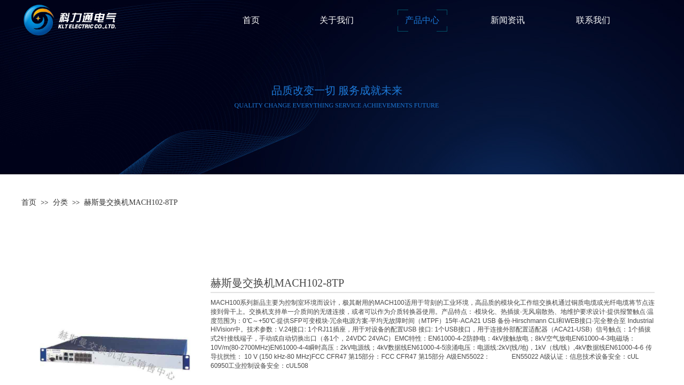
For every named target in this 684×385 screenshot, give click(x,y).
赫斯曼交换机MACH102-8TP (130, 202)
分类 (60, 202)
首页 (28, 202)
